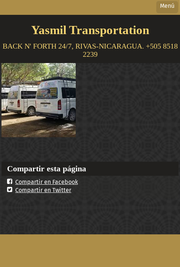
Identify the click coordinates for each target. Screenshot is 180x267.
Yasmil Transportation (90, 30)
